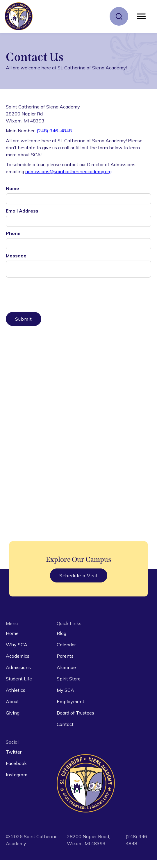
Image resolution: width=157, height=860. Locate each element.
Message (16, 256)
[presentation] (50, 291)
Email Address (22, 211)
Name (12, 188)
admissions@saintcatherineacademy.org (68, 171)
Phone (13, 233)
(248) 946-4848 (54, 131)
